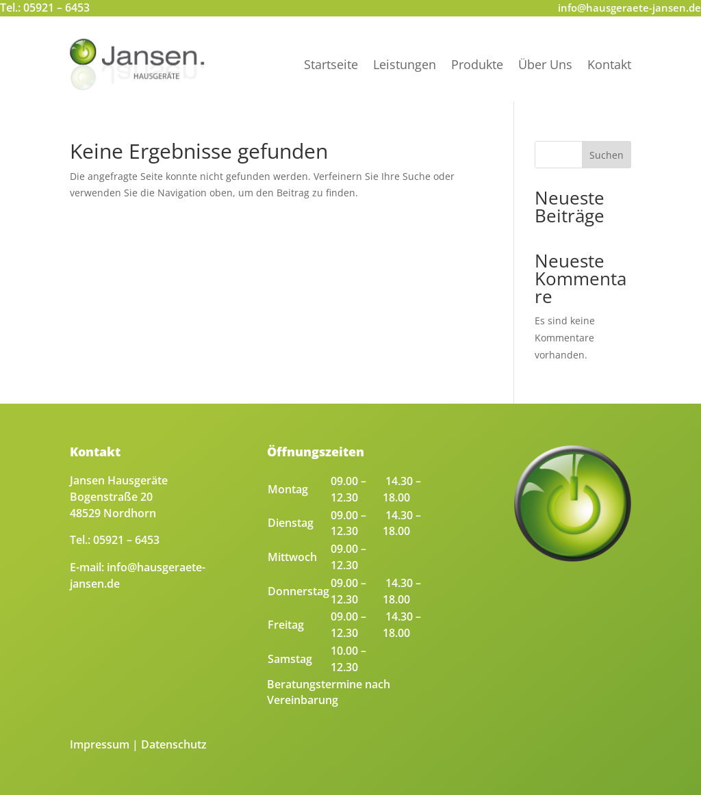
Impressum (99, 744)
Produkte (477, 64)
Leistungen (404, 64)
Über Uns (545, 64)
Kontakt (609, 64)
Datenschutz (174, 744)
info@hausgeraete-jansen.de (629, 7)
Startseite (331, 64)
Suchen (606, 154)
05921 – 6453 (56, 7)
